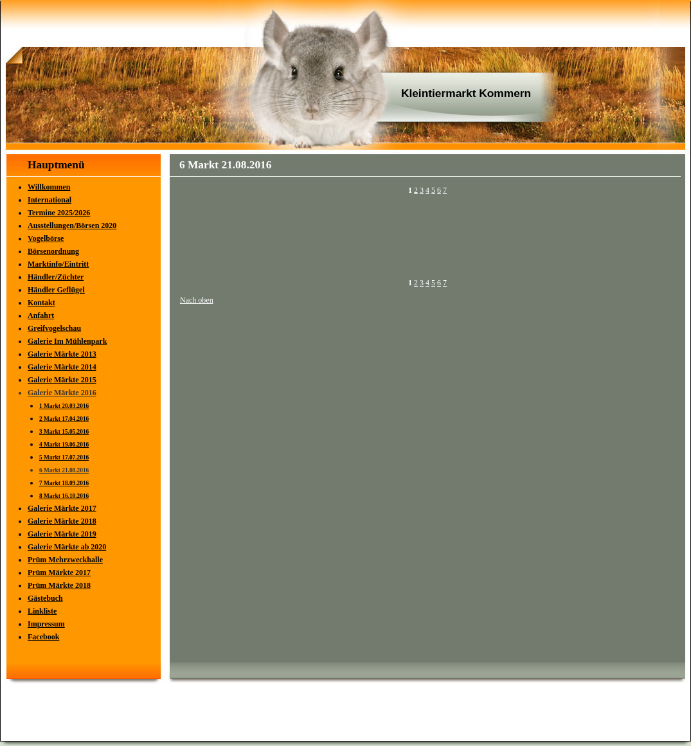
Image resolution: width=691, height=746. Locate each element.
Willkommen (49, 186)
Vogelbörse (46, 238)
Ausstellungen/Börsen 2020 (72, 225)
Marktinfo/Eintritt (58, 264)
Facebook (43, 636)
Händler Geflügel (56, 289)
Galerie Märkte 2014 (62, 366)
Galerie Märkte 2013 (62, 354)
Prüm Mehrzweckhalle (65, 559)
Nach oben (196, 300)
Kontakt (41, 302)
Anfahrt (41, 315)
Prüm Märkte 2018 (59, 585)
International (49, 199)
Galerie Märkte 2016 (62, 392)
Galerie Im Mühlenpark (67, 341)
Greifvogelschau (54, 328)
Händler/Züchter (56, 276)
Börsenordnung (53, 251)
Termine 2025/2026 (59, 212)
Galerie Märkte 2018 (62, 521)
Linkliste (42, 611)
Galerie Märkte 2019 (62, 533)
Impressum (46, 623)
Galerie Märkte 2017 (62, 508)
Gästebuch (45, 598)
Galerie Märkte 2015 (62, 379)
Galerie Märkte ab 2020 (67, 546)
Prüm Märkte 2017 (59, 572)
